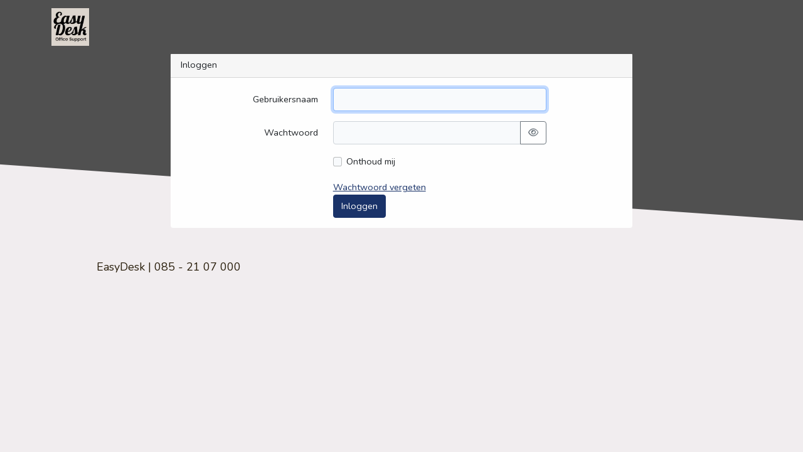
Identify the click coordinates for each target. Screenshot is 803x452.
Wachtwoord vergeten (379, 187)
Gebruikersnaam (285, 99)
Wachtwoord (291, 132)
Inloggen (359, 206)
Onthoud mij (370, 161)
